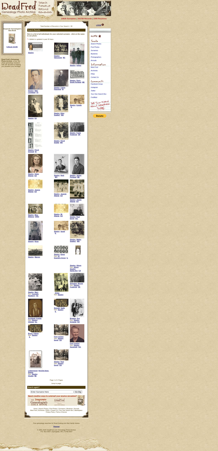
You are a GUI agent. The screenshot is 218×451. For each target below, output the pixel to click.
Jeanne (37, 190)
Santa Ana (74, 271)
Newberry (31, 296)
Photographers (96, 57)
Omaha (30, 376)
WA (62, 115)
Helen (37, 174)
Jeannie (63, 194)
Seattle (56, 142)
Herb (62, 175)
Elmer (62, 254)
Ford (55, 337)
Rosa (36, 241)
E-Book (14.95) (12, 47)
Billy (36, 91)
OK (79, 134)
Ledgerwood (32, 371)
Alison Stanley (74, 268)
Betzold (57, 308)
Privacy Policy (50, 412)
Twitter (93, 90)
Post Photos (53, 408)
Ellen (62, 113)
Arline (57, 293)
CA (80, 271)
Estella (78, 105)
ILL (36, 322)
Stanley (31, 53)
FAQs (47, 410)
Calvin (62, 87)
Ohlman (31, 322)
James (78, 175)
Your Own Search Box (66, 410)
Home (35, 408)
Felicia (36, 333)
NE (35, 376)
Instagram (94, 87)
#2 (58, 256)
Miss (36, 215)
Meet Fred (33, 410)
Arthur (78, 65)
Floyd (37, 150)
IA (36, 152)
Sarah (62, 231)
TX (37, 92)
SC (37, 296)
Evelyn (61, 337)
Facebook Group (97, 84)
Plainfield (57, 89)
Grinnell (31, 152)
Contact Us (54, 410)
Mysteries (69, 408)
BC (64, 57)
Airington (73, 283)
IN (63, 89)
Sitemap (56, 426)
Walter (78, 239)
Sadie (63, 308)
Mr (61, 214)
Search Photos (43, 408)
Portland (73, 177)
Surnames (62, 408)
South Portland (75, 82)
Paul (78, 217)
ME (83, 82)
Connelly (35, 294)
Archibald (31, 318)
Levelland (31, 92)
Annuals (76, 408)
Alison (78, 265)
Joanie (78, 200)
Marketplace (78, 410)
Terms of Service (61, 412)
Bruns (30, 333)
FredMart (94, 97)
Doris (78, 80)
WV (56, 177)
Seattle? (57, 115)
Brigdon (73, 318)
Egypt (72, 218)
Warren (37, 257)
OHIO (37, 217)
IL (71, 107)
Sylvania (73, 322)
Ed (36, 118)
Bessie (80, 283)
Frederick (73, 134)
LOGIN (98, 25)
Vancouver (58, 57)
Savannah (73, 347)
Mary (36, 292)
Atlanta (30, 176)
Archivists (41, 410)
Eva (78, 318)
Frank (78, 133)
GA (35, 176)
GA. (76, 218)
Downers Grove (60, 258)
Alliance (31, 217)
